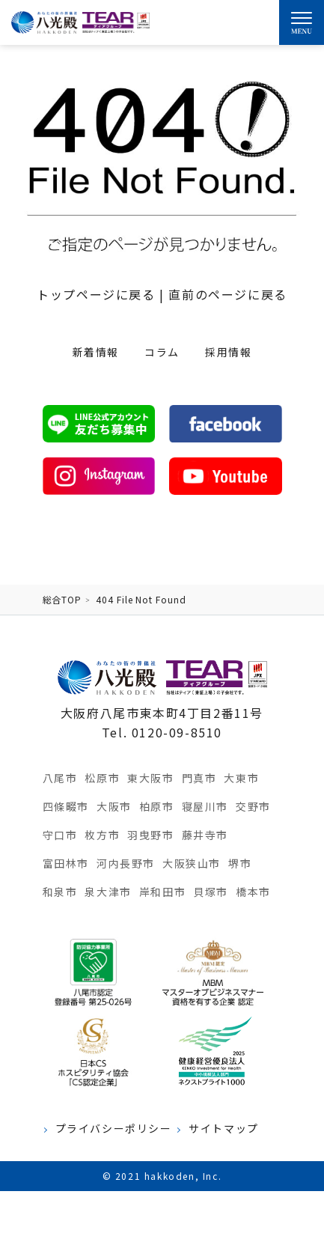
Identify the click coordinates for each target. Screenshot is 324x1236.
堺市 (239, 863)
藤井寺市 (205, 834)
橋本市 (253, 891)
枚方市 (102, 834)
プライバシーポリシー (113, 1128)
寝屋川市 (205, 806)
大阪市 (114, 806)
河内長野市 (126, 863)
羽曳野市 (150, 834)
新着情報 (96, 351)
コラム (162, 351)
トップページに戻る (96, 294)
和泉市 (60, 891)
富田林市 (66, 863)
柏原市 (156, 806)
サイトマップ (224, 1128)
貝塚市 (210, 891)
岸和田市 (162, 891)
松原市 (102, 777)
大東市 (241, 777)
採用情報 (228, 351)
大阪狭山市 (191, 863)
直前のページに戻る (227, 294)
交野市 (253, 806)
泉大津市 (108, 891)
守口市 (60, 834)
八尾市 (60, 777)
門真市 (199, 777)
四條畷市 (66, 806)
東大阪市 (150, 777)
